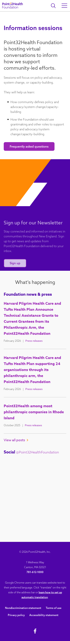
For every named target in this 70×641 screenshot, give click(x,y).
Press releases (34, 340)
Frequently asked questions (29, 146)
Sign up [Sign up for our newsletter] (15, 266)
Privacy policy (16, 615)
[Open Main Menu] (64, 5)
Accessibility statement (43, 615)
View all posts (16, 440)
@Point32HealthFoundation (37, 452)
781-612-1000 (35, 572)
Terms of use (53, 608)
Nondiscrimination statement (23, 608)
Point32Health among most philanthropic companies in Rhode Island (34, 411)
